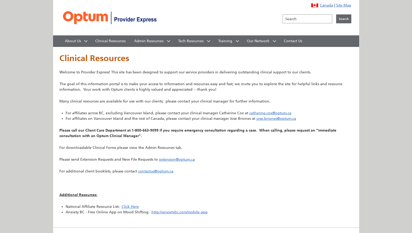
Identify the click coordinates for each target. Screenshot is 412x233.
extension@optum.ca (177, 159)
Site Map (343, 5)
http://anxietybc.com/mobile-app (179, 212)
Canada (326, 5)
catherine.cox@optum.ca (270, 113)
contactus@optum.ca (155, 171)
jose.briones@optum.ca (276, 118)
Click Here (130, 206)
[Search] (307, 18)
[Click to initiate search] (343, 18)
